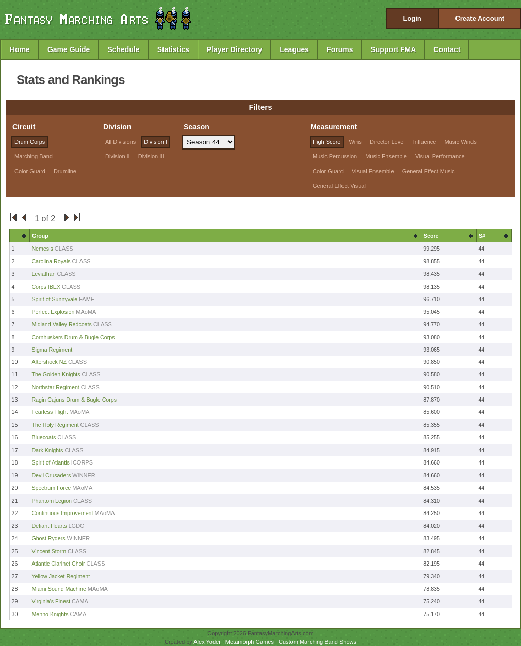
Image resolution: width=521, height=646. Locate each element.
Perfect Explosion (52, 312)
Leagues (294, 49)
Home (20, 49)
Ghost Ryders (48, 538)
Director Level (387, 142)
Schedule (123, 49)
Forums (340, 49)
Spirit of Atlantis (50, 462)
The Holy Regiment (54, 425)
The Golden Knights (55, 374)
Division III (151, 156)
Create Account (479, 18)
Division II (117, 156)
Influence (424, 142)
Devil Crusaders (51, 475)
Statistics (173, 49)
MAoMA (86, 312)
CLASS (64, 248)
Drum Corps (29, 142)
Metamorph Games (249, 642)
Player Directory (234, 49)
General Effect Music (428, 171)
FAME (86, 299)
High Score (326, 142)
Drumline (65, 171)
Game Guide (68, 49)
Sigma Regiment (51, 349)
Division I (155, 142)
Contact (446, 49)
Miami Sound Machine (58, 589)
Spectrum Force (51, 488)
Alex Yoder (207, 642)
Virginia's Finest (50, 601)
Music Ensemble (386, 156)
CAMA (80, 601)
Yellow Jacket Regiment (60, 576)
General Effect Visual (339, 186)
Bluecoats (43, 437)
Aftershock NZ (49, 362)
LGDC (77, 526)
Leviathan (43, 274)
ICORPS (82, 462)
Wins (355, 142)
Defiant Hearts (49, 526)
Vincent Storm (48, 551)
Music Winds (460, 142)
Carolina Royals (50, 261)
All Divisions (120, 142)
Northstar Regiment (55, 387)
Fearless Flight (49, 412)
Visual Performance (440, 156)
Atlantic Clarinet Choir (58, 563)
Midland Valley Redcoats (61, 324)
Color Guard (29, 171)
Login (412, 18)
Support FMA (393, 49)
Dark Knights (47, 450)
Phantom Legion (51, 501)
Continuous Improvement (62, 513)
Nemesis (42, 248)
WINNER (83, 475)
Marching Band (33, 156)
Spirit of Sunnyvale (54, 299)
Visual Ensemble (373, 171)
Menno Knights (49, 614)
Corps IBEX (45, 287)
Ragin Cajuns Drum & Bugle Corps (74, 399)
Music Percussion (335, 156)
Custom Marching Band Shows (317, 642)
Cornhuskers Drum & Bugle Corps (73, 337)
